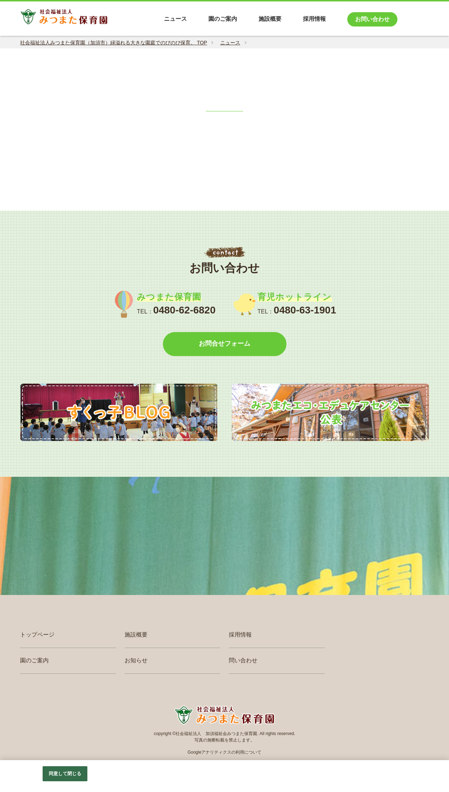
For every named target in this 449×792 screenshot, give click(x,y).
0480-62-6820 (184, 310)
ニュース (230, 42)
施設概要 (136, 636)
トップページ (37, 636)
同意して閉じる (65, 773)
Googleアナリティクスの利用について (225, 752)
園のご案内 (34, 661)
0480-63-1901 (305, 310)
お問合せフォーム (224, 344)
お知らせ (136, 661)
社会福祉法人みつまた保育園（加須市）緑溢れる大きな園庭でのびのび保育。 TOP (113, 42)
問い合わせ (243, 661)
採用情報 (240, 636)
